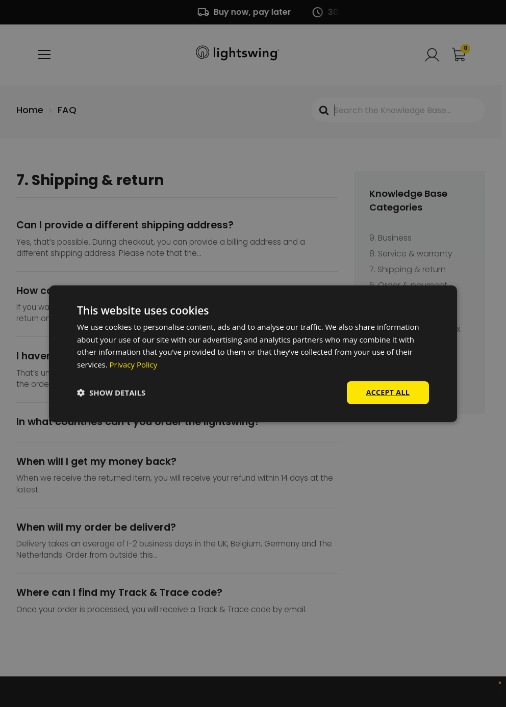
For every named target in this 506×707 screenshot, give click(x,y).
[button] (111, 392)
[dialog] (253, 353)
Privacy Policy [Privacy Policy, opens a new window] (134, 364)
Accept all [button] (388, 392)
